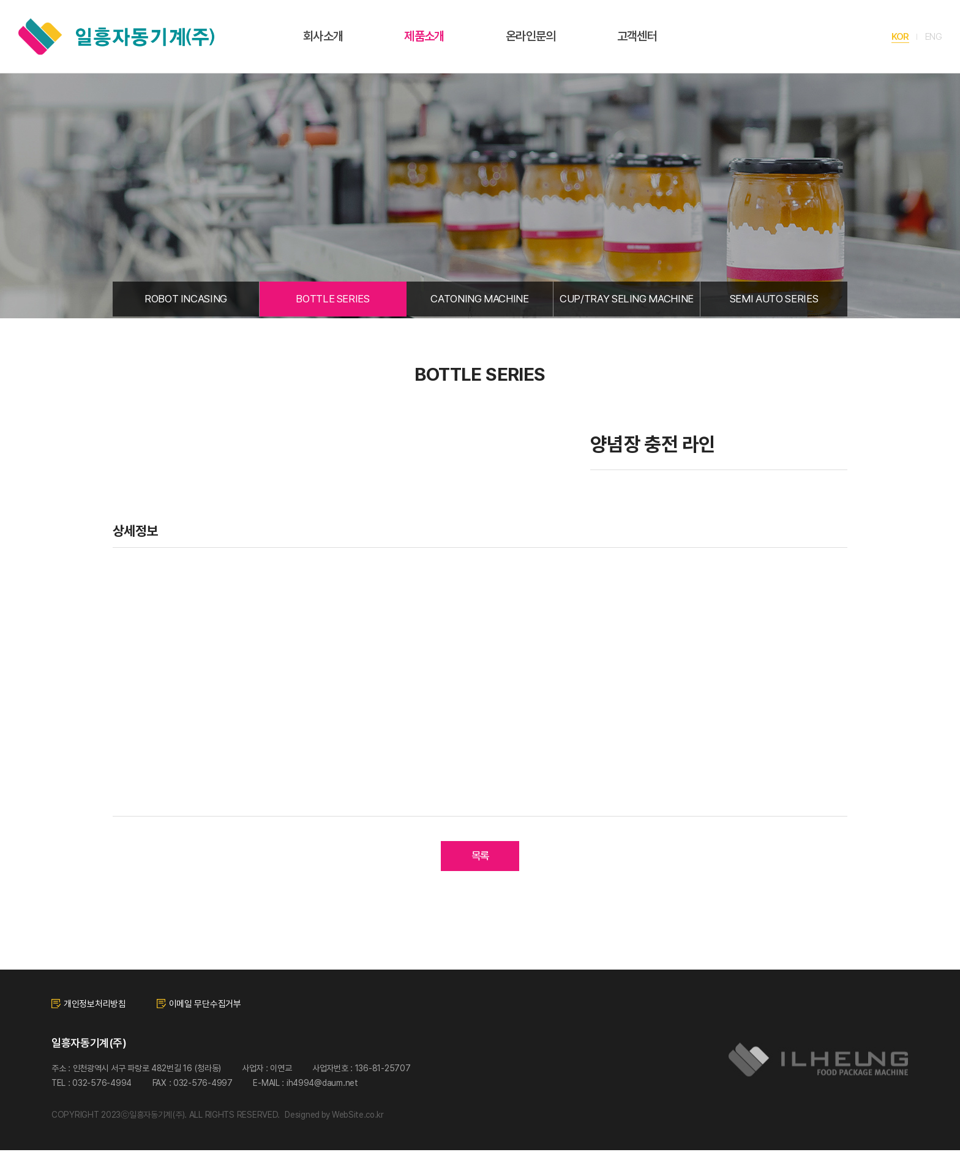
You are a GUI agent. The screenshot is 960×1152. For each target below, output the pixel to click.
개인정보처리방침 (88, 1005)
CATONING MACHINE (479, 299)
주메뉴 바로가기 (0, 0)
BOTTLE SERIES (332, 299)
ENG (933, 36)
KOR (900, 36)
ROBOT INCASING (185, 299)
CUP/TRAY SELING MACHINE (626, 299)
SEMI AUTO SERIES (774, 299)
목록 (480, 857)
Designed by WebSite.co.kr (336, 1117)
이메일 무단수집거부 (199, 1005)
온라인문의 (531, 36)
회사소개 (323, 36)
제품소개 (424, 36)
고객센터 (637, 36)
